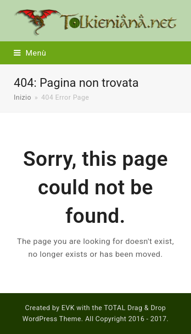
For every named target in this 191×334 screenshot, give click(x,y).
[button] (30, 52)
